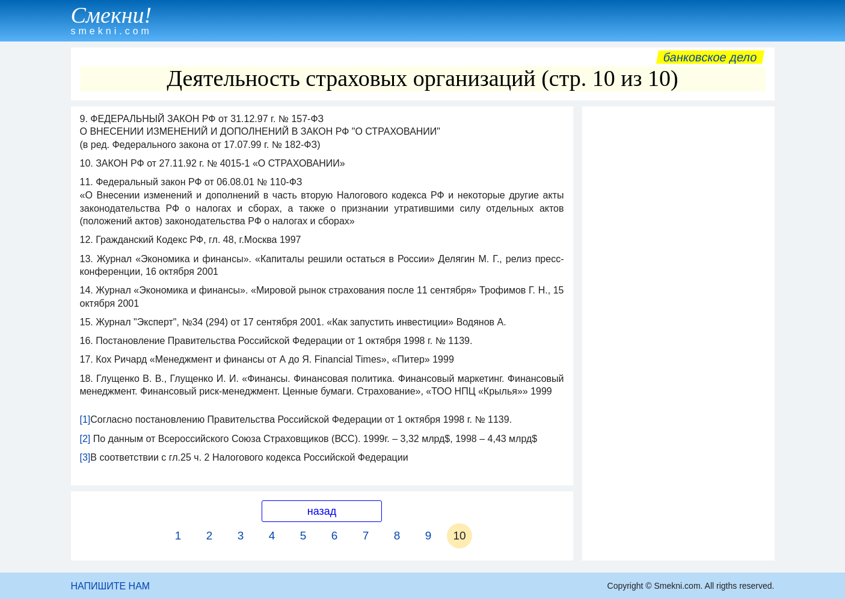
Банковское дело (710, 57)
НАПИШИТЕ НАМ (110, 586)
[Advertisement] (678, 292)
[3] (85, 457)
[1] (85, 419)
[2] (85, 439)
